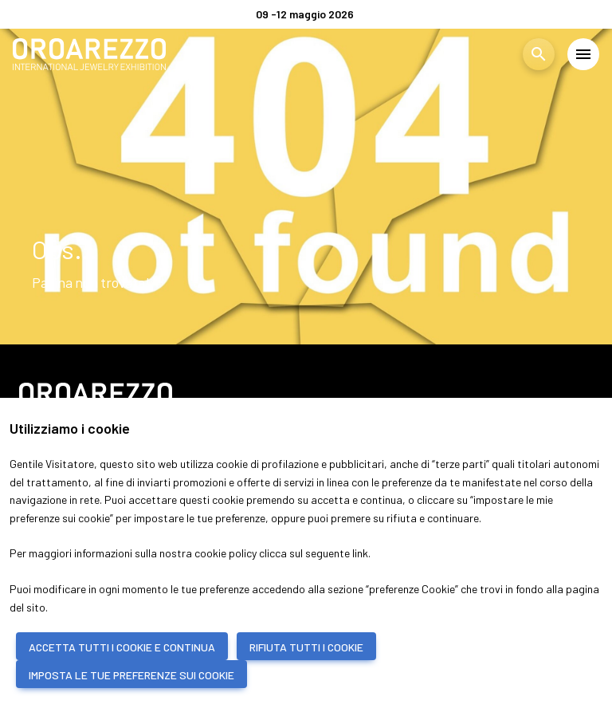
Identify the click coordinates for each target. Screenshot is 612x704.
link (360, 553)
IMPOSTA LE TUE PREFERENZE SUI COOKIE (131, 675)
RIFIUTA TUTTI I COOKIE (306, 647)
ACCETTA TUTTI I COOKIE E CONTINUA (122, 647)
